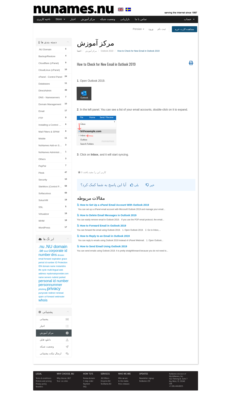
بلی (134, 185)
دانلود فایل (54, 340)
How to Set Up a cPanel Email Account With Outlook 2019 (113, 205)
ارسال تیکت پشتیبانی (54, 353)
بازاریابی (125, 19)
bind (46, 251)
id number (49, 262)
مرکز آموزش (88, 19)
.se (41, 251)
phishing (42, 289)
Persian (138, 28)
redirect (51, 293)
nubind (55, 277)
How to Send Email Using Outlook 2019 (102, 246)
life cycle (43, 270)
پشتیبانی (54, 319)
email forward (45, 259)
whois (43, 300)
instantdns (61, 266)
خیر (150, 185)
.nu (41, 246)
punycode (43, 293)
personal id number (54, 281)
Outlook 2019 (107, 51)
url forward (49, 296)
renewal (59, 293)
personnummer (50, 285)
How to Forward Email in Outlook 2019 (101, 225)
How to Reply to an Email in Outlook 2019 (103, 236)
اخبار (73, 19)
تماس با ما (140, 19)
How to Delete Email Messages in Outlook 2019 (107, 215)
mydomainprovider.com (57, 273)
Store (60, 19)
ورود (150, 28)
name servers (45, 277)
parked (62, 277)
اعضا (79, 51)
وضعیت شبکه (107, 19)
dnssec (61, 255)
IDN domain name (47, 266)
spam (41, 296)
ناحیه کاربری (43, 19)
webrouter (59, 296)
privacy (53, 288)
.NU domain (56, 246)
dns (54, 255)
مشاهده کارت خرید (184, 29)
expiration (56, 259)
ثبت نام (162, 28)
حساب (189, 19)
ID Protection (61, 262)
